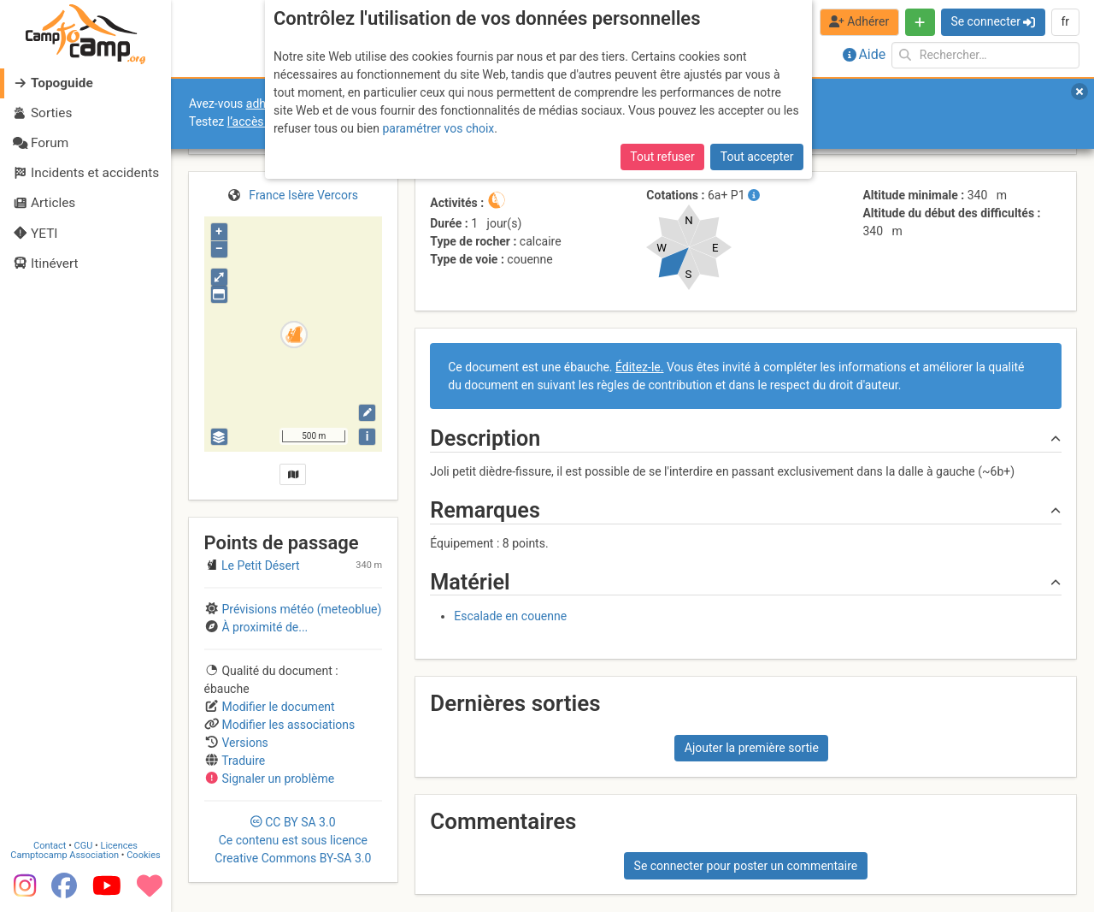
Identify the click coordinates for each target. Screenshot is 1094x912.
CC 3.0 (293, 840)
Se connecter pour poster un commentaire (746, 866)
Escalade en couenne (510, 616)
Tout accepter (757, 156)
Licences (119, 845)
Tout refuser (662, 156)
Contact (49, 845)
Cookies (143, 855)
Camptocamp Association (64, 855)
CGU (83, 845)
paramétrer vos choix (438, 128)
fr (1065, 21)
